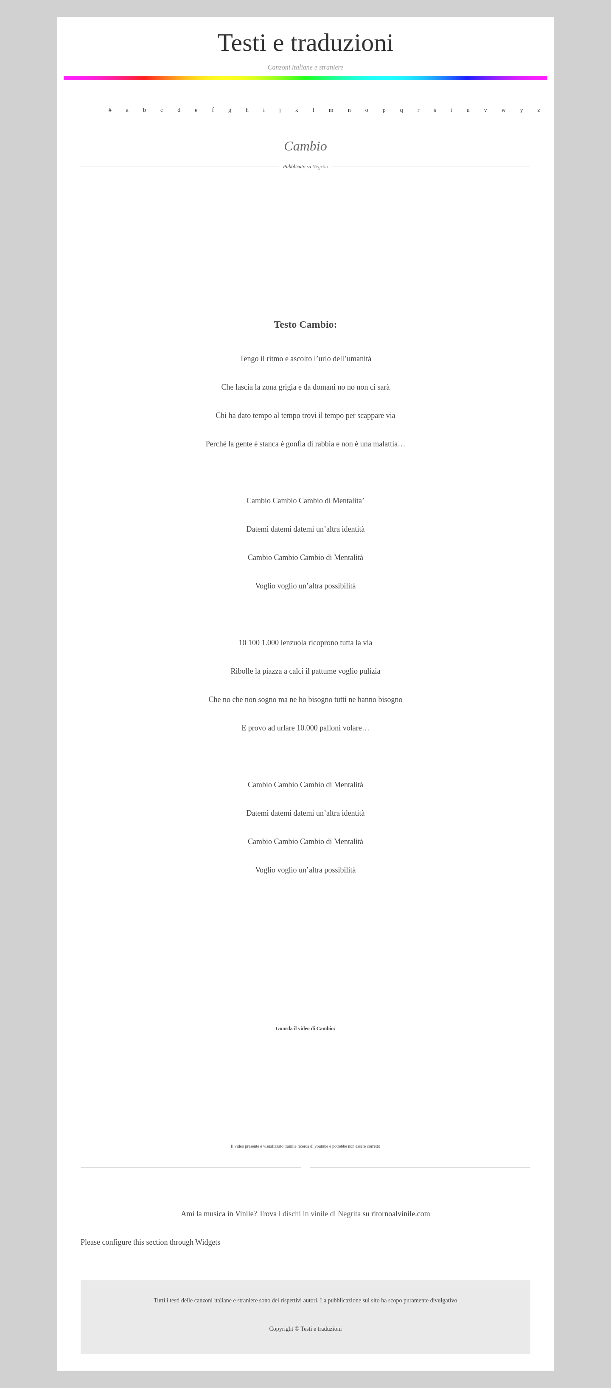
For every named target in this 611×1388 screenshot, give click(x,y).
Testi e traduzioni (305, 42)
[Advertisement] (305, 246)
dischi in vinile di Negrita (322, 1214)
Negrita (320, 167)
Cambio (305, 145)
